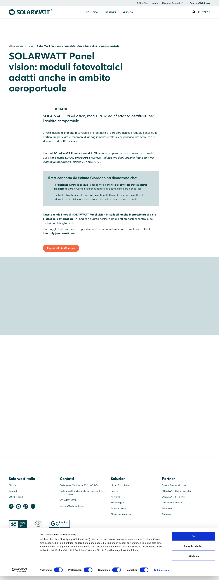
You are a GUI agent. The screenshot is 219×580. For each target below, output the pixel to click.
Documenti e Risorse (172, 526)
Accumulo (115, 520)
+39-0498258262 (68, 523)
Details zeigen (161, 574)
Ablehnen (193, 560)
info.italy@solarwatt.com (71, 529)
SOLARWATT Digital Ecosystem (177, 514)
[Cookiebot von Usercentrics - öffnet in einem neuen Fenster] (19, 574)
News (30, 45)
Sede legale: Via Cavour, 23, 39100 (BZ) (79, 509)
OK (193, 540)
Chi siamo (13, 509)
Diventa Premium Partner (174, 509)
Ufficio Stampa (16, 45)
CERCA (204, 12)
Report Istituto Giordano (61, 266)
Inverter (114, 514)
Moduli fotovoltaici (120, 509)
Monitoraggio (117, 526)
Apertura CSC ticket (200, 3)
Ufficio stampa (16, 520)
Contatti (13, 514)
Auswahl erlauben (193, 550)
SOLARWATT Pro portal (173, 520)
